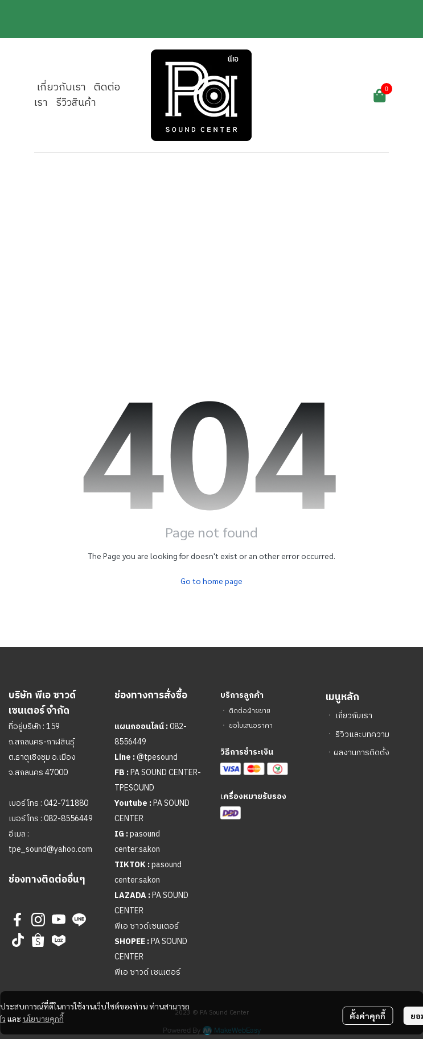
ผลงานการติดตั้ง (361, 752)
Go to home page (211, 581)
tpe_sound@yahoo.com (50, 849)
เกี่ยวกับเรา (353, 715)
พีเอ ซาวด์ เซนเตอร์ (147, 972)
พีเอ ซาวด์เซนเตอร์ (146, 926)
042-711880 (66, 803)
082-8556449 (68, 818)
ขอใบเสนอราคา (251, 726)
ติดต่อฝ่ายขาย (249, 711)
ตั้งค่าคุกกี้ (367, 1016)
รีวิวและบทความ (362, 734)
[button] (316, 95)
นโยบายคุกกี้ (43, 1018)
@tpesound (157, 757)
